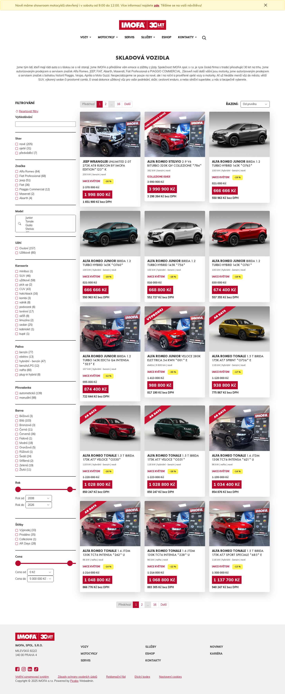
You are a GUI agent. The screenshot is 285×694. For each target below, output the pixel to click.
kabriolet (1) (26, 329)
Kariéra (216, 653)
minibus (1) (26, 271)
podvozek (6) (27, 307)
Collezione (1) (27, 539)
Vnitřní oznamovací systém (32, 677)
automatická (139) (30, 393)
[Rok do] (38, 505)
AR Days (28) (27, 543)
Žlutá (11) (25, 469)
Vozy (84, 647)
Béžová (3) (26, 416)
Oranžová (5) (27, 447)
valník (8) (24, 302)
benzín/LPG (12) (29, 365)
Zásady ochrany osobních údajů (77, 677)
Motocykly (89, 653)
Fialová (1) (25, 438)
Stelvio (49, 229)
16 (118, 104)
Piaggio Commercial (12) (34, 189)
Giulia (49, 225)
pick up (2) (25, 284)
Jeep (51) (25, 180)
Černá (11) (26, 429)
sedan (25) (26, 325)
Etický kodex (142, 677)
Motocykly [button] (106, 37)
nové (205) (26, 144)
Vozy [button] (84, 37)
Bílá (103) (25, 420)
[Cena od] (40, 572)
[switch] (16, 144)
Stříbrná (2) (26, 461)
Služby (150, 647)
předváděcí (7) (28, 153)
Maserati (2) (26, 194)
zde (156, 5)
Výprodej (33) (27, 530)
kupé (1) (24, 334)
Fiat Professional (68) (32, 176)
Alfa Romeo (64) (29, 171)
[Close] (265, 5)
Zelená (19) (26, 465)
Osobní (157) (27, 248)
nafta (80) (25, 370)
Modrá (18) (26, 443)
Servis (129, 37)
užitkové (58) (27, 280)
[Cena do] (40, 579)
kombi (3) (25, 298)
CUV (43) (25, 289)
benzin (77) (26, 352)
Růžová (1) (26, 452)
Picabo (74, 681)
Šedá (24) (25, 456)
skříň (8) (24, 316)
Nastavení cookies (170, 677)
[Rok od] (38, 498)
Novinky (216, 647)
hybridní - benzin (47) (32, 361)
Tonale (49, 221)
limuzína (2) (26, 320)
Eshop (166, 37)
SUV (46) (25, 276)
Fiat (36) (24, 185)
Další (127, 104)
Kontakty (153, 660)
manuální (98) (27, 397)
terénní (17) (26, 311)
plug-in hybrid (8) (29, 374)
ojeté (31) (25, 148)
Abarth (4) (25, 198)
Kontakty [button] (186, 37)
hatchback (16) (28, 293)
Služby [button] (147, 37)
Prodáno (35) (27, 534)
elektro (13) (26, 356)
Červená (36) (27, 434)
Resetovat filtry (26, 111)
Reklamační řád (116, 677)
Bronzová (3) (27, 425)
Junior (49, 218)
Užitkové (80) (27, 252)
